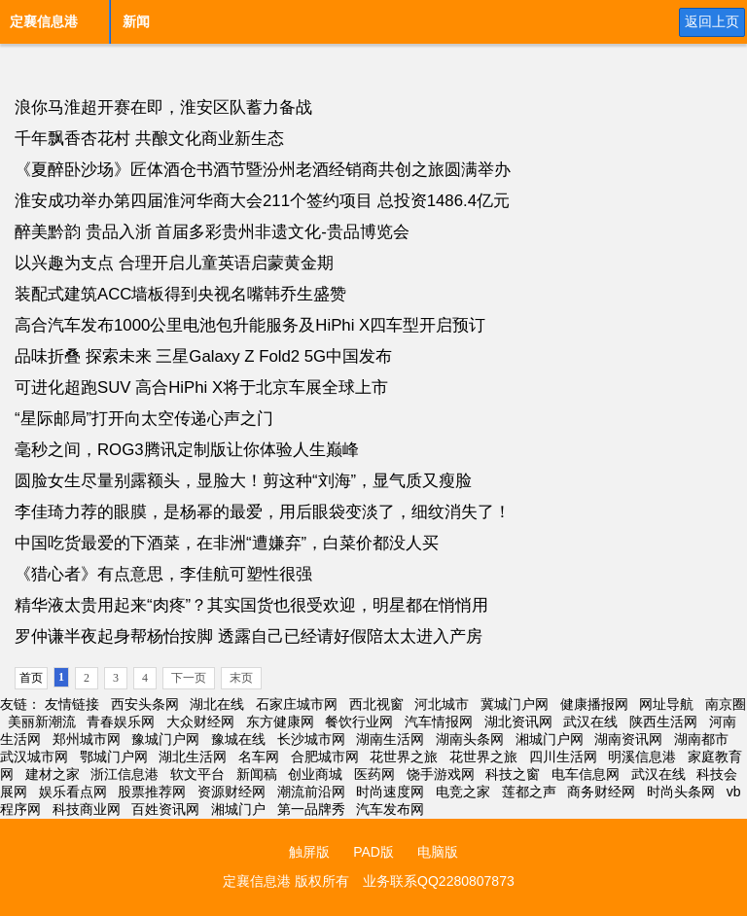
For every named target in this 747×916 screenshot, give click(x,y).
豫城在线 (238, 739)
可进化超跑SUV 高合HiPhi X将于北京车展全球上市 (201, 387)
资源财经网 (231, 791)
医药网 (374, 774)
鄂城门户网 (114, 756)
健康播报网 (594, 704)
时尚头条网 (681, 791)
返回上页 (712, 21)
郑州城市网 (87, 739)
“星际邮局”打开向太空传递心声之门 (144, 418)
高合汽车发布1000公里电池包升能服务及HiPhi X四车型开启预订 (250, 325)
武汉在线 (590, 721)
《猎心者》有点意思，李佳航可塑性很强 (163, 574)
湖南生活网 (390, 739)
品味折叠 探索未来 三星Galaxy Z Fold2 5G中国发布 (203, 356)
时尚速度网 (390, 791)
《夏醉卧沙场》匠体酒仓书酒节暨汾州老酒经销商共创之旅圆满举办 (263, 169)
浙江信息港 (124, 774)
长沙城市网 (311, 739)
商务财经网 (601, 791)
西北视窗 (376, 704)
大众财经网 (200, 721)
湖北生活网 (193, 756)
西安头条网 (145, 704)
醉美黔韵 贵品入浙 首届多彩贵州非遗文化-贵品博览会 (212, 232)
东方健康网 (280, 721)
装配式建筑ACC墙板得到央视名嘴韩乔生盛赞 (180, 294)
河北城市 (441, 704)
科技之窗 (512, 774)
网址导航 (666, 704)
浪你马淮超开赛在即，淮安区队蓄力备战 (163, 107)
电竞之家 (463, 791)
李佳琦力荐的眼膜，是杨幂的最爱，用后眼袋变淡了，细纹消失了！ (263, 512)
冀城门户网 (514, 704)
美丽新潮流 (42, 721)
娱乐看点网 (73, 791)
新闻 (136, 21)
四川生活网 (563, 756)
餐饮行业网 (359, 721)
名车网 (258, 756)
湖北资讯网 (518, 721)
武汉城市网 (34, 756)
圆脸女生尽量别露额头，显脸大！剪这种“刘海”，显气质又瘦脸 (243, 481)
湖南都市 (701, 739)
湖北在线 (217, 704)
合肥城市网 (325, 756)
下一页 (188, 678)
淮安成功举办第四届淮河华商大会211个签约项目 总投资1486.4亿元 (262, 201)
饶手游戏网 (441, 774)
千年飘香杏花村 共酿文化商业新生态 (149, 138)
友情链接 (72, 704)
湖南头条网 (470, 739)
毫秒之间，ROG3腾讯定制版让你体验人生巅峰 (187, 449)
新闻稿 (256, 774)
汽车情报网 (439, 721)
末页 (241, 678)
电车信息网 (585, 774)
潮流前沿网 (311, 791)
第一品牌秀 (311, 809)
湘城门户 (238, 809)
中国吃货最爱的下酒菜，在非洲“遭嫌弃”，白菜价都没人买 (227, 543)
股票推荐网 (152, 791)
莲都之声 (529, 791)
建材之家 (52, 774)
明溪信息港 (642, 756)
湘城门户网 (550, 739)
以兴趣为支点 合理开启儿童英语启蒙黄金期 (174, 263)
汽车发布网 (390, 809)
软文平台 (197, 774)
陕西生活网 (663, 721)
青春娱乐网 (121, 721)
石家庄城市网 (297, 704)
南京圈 (725, 704)
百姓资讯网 (165, 809)
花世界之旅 (404, 756)
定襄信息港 (44, 21)
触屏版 (309, 852)
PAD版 (373, 852)
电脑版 (437, 852)
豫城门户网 (165, 739)
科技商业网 (87, 809)
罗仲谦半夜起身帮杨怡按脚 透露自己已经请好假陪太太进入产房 (248, 636)
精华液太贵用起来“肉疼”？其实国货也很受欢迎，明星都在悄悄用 (251, 605)
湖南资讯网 (628, 739)
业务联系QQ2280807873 (439, 881)
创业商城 (315, 774)
